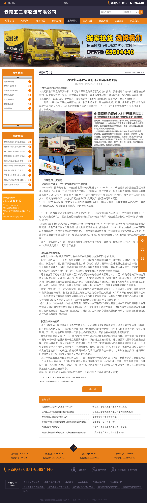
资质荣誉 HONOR (19, 458)
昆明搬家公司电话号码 (108, 487)
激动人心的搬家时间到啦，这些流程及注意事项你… (65, 432)
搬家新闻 (56, 20)
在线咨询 (82, 470)
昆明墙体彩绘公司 (32, 482)
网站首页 (9, 20)
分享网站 (102, 470)
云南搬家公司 (116, 482)
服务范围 (40, 20)
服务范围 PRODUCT (54, 454)
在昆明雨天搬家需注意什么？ (55, 417)
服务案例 (103, 20)
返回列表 (92, 389)
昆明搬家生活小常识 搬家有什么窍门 (60, 381)
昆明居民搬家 (9, 82)
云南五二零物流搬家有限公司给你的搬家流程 (112, 412)
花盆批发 (69, 482)
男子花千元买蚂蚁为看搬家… (15, 166)
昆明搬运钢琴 (9, 104)
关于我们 (25, 20)
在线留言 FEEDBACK (89, 458)
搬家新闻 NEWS (89, 454)
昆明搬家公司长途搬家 (34, 487)
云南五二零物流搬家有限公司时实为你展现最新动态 (66, 377)
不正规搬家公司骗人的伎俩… (15, 151)
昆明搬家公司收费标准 (58, 487)
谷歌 (135, 470)
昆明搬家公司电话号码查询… (15, 156)
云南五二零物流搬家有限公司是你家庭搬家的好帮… (65, 422)
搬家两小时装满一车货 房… (14, 170)
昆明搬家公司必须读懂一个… (15, 147)
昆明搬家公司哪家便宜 (83, 487)
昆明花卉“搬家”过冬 (12, 185)
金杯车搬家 (8, 108)
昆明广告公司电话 (52, 482)
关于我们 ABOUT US (19, 454)
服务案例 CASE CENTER (54, 458)
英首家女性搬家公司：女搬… (15, 175)
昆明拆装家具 (9, 95)
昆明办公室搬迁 (10, 86)
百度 (130, 470)
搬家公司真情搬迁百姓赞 (13, 161)
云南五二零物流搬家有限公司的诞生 (58, 412)
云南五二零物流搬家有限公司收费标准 (109, 427)
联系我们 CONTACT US (124, 458)
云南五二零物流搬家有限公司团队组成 (109, 407)
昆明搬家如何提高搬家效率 (104, 417)
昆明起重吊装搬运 (11, 91)
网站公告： (12, 3)
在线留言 (118, 20)
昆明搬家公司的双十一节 (103, 422)
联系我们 (134, 20)
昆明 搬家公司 (99, 482)
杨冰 (26, 491)
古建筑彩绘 (83, 482)
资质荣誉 (87, 20)
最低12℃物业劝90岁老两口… (15, 180)
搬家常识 (72, 20)
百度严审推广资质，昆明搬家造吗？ (108, 432)
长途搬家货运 (9, 99)
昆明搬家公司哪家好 (51, 427)
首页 (135, 73)
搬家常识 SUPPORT (124, 454)
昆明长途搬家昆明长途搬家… (15, 142)
